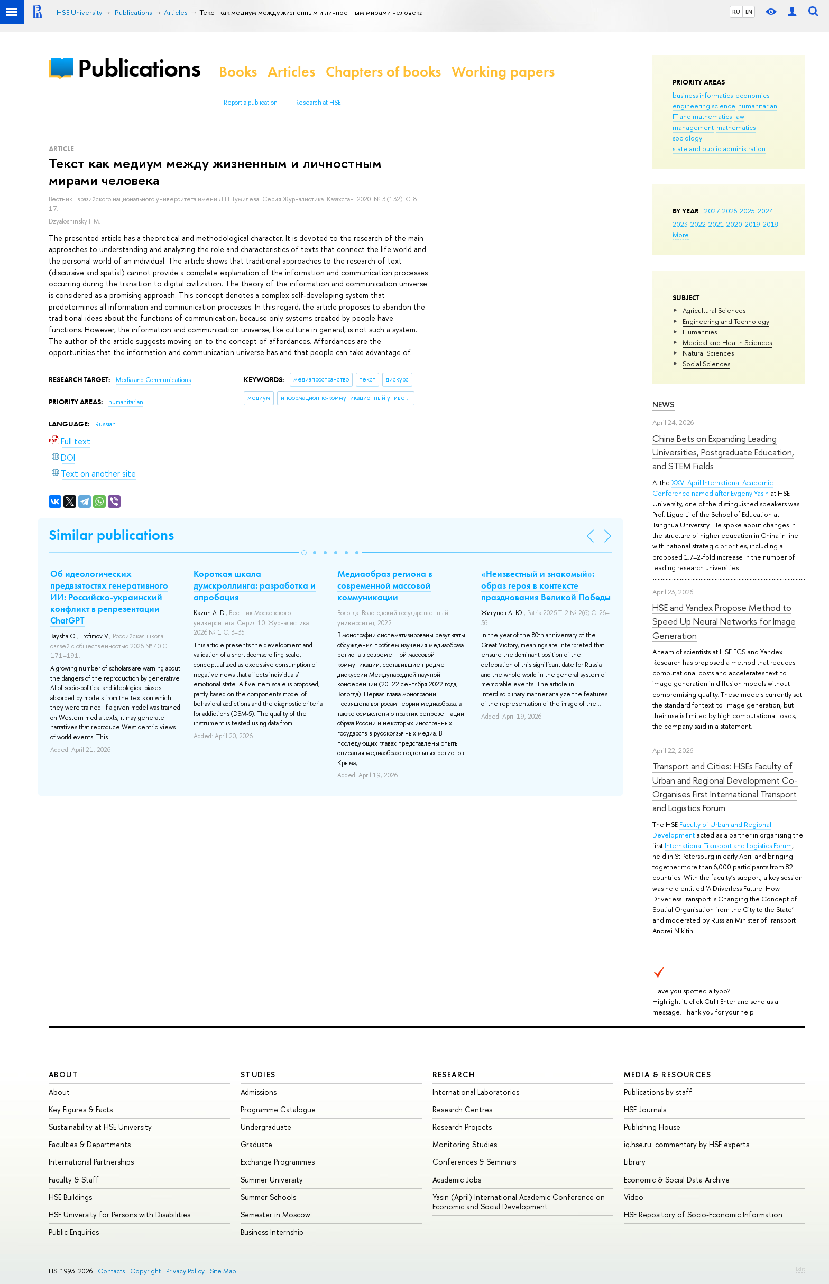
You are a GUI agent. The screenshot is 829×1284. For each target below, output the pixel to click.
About (63, 1074)
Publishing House (652, 1127)
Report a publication (251, 102)
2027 (712, 211)
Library (635, 1162)
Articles (291, 71)
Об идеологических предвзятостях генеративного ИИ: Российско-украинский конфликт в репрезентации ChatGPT (109, 597)
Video (633, 1197)
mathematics (736, 127)
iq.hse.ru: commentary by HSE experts (686, 1144)
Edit (800, 1268)
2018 (770, 224)
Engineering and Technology (726, 321)
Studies (258, 1074)
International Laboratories (475, 1092)
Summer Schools (268, 1197)
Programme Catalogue (278, 1109)
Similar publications (111, 535)
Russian (105, 424)
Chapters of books (383, 71)
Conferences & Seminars (474, 1162)
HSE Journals (645, 1109)
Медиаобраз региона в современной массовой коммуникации (384, 585)
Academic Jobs (456, 1180)
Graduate (256, 1144)
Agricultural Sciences (714, 310)
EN (748, 11)
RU (736, 11)
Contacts (111, 1271)
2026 (729, 211)
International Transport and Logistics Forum (728, 845)
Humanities (700, 332)
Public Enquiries (74, 1232)
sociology (687, 138)
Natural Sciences (708, 353)
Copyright (145, 1271)
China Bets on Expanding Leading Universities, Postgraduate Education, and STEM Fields (723, 452)
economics (752, 95)
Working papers (503, 71)
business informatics (703, 95)
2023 (680, 224)
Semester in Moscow (275, 1214)
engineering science (704, 105)
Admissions (259, 1092)
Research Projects (462, 1127)
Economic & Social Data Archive (677, 1180)
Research (454, 1074)
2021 (716, 224)
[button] (304, 552)
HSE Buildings (70, 1197)
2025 (747, 211)
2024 (765, 211)
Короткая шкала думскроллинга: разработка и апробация (255, 585)
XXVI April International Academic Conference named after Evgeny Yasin (712, 488)
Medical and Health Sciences (727, 342)
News (663, 404)
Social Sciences (706, 363)
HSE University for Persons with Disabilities (119, 1214)
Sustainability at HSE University (100, 1127)
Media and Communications (153, 380)
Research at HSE (318, 102)
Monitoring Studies (464, 1144)
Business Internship (272, 1232)
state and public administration (719, 148)
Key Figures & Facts (81, 1109)
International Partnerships (91, 1162)
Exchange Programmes (278, 1162)
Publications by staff (658, 1092)
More (681, 234)
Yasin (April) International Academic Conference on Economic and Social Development (518, 1202)
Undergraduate (266, 1127)
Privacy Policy (185, 1271)
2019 (752, 224)
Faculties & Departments (90, 1144)
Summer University (272, 1180)
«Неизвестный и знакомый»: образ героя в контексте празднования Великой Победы (546, 585)
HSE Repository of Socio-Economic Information (703, 1214)
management (693, 127)
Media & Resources (667, 1074)
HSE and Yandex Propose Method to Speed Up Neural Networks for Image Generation (724, 621)
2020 (734, 224)
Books (238, 71)
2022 (698, 224)
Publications (139, 68)
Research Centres (462, 1109)
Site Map (223, 1271)
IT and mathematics (702, 116)
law (739, 116)
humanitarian (757, 105)
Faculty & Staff (74, 1180)
